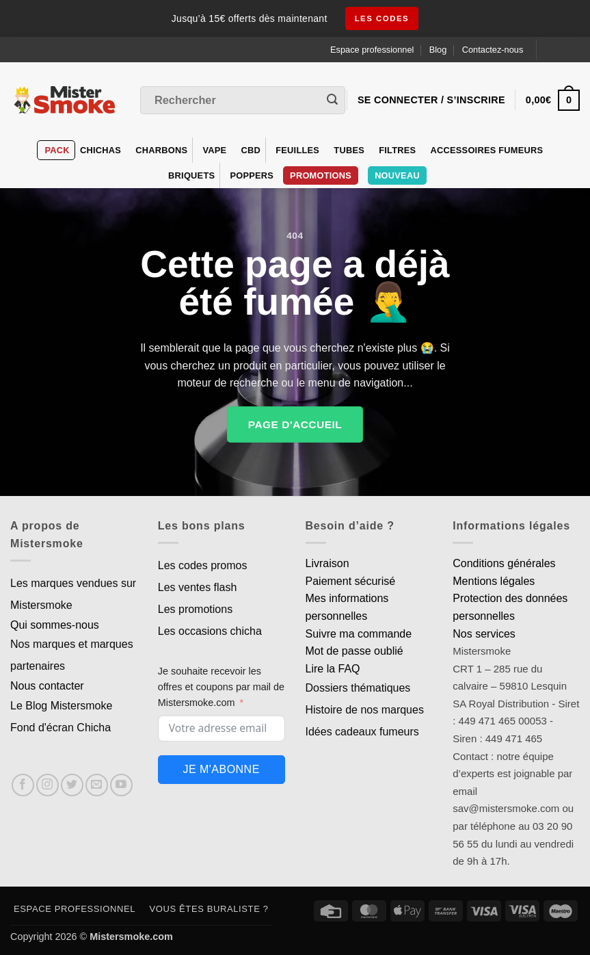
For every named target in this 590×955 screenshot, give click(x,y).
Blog (438, 49)
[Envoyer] (332, 100)
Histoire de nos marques (365, 710)
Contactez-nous (493, 49)
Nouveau (397, 175)
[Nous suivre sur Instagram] (47, 785)
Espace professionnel (372, 49)
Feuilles (297, 150)
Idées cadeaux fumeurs (362, 731)
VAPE (214, 150)
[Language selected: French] (564, 49)
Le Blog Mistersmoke (61, 705)
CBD (251, 150)
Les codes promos (202, 565)
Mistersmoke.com (131, 936)
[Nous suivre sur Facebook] (23, 785)
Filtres (397, 150)
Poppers (251, 175)
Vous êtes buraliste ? (209, 909)
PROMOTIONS (320, 175)
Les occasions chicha (210, 631)
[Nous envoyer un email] (96, 785)
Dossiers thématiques (358, 688)
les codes (381, 18)
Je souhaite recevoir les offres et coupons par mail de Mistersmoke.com (221, 687)
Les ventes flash (197, 587)
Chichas (100, 150)
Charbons (161, 150)
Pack (56, 150)
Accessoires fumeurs (487, 150)
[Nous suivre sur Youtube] (121, 785)
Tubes (349, 150)
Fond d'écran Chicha (60, 727)
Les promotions (195, 609)
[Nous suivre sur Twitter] (72, 785)
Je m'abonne (221, 769)
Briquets (191, 175)
